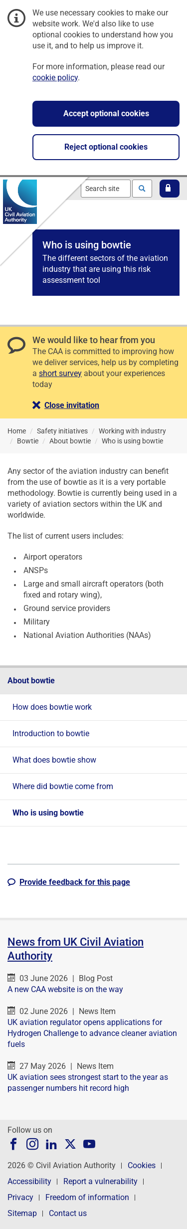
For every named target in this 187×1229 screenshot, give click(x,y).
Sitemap (22, 1213)
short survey (60, 373)
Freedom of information (87, 1197)
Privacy (20, 1197)
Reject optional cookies (106, 147)
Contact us (68, 1213)
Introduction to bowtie (50, 733)
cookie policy (55, 77)
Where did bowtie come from (62, 786)
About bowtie (31, 680)
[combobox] (106, 189)
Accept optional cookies (106, 113)
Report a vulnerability (100, 1181)
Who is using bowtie (48, 813)
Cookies (142, 1165)
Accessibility (29, 1181)
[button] (170, 189)
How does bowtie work (52, 707)
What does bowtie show (54, 760)
